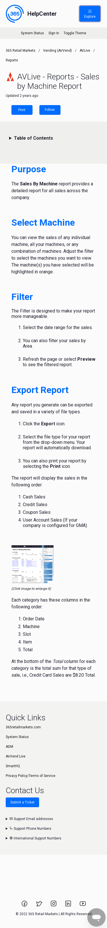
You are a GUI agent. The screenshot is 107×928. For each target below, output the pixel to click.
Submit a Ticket (22, 802)
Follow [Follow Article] (50, 110)
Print (21, 110)
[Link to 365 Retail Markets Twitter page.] (39, 905)
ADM (9, 747)
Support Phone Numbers (30, 829)
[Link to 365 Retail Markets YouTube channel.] (83, 905)
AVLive (85, 51)
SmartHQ (13, 766)
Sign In (54, 33)
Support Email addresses (31, 819)
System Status (32, 33)
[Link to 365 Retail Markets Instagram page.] (54, 905)
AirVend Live (15, 756)
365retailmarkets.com (23, 727)
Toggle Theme (75, 33)
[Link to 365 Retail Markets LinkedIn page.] (68, 905)
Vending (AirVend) (57, 51)
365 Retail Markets (20, 51)
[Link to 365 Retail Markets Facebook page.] (25, 905)
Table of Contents (33, 138)
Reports (12, 60)
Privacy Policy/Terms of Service (30, 776)
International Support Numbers (35, 838)
